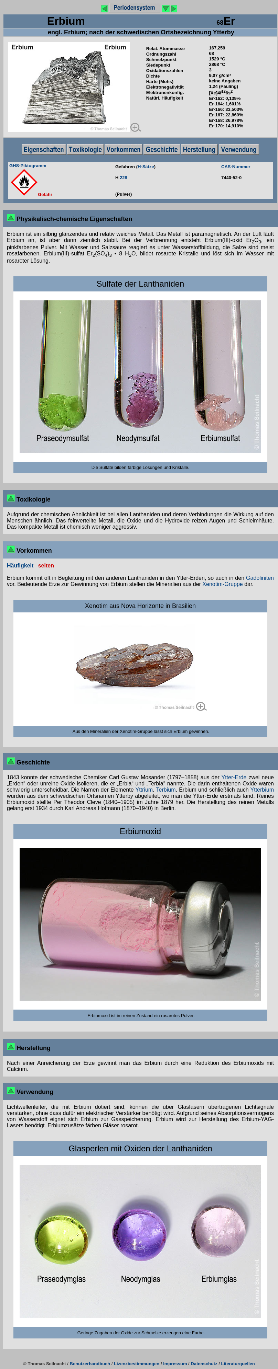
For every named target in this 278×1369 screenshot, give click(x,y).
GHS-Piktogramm (27, 165)
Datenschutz (204, 1363)
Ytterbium (262, 790)
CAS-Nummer (235, 166)
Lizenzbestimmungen (136, 1363)
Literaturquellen (238, 1363)
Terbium (166, 790)
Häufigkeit (20, 565)
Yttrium (144, 790)
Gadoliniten (260, 578)
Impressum (175, 1363)
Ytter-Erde (233, 777)
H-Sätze (146, 166)
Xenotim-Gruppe (222, 584)
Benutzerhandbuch (90, 1363)
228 (123, 177)
